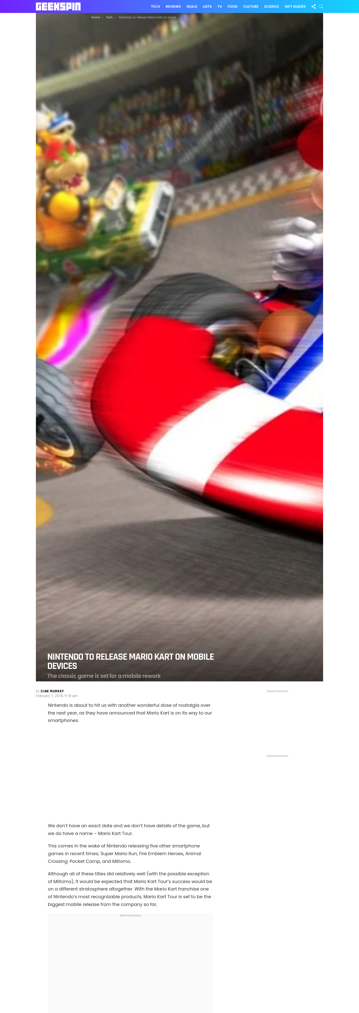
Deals (191, 6)
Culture (251, 6)
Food (232, 6)
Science (271, 6)
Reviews (173, 6)
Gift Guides (295, 6)
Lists (207, 6)
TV (219, 6)
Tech (155, 6)
